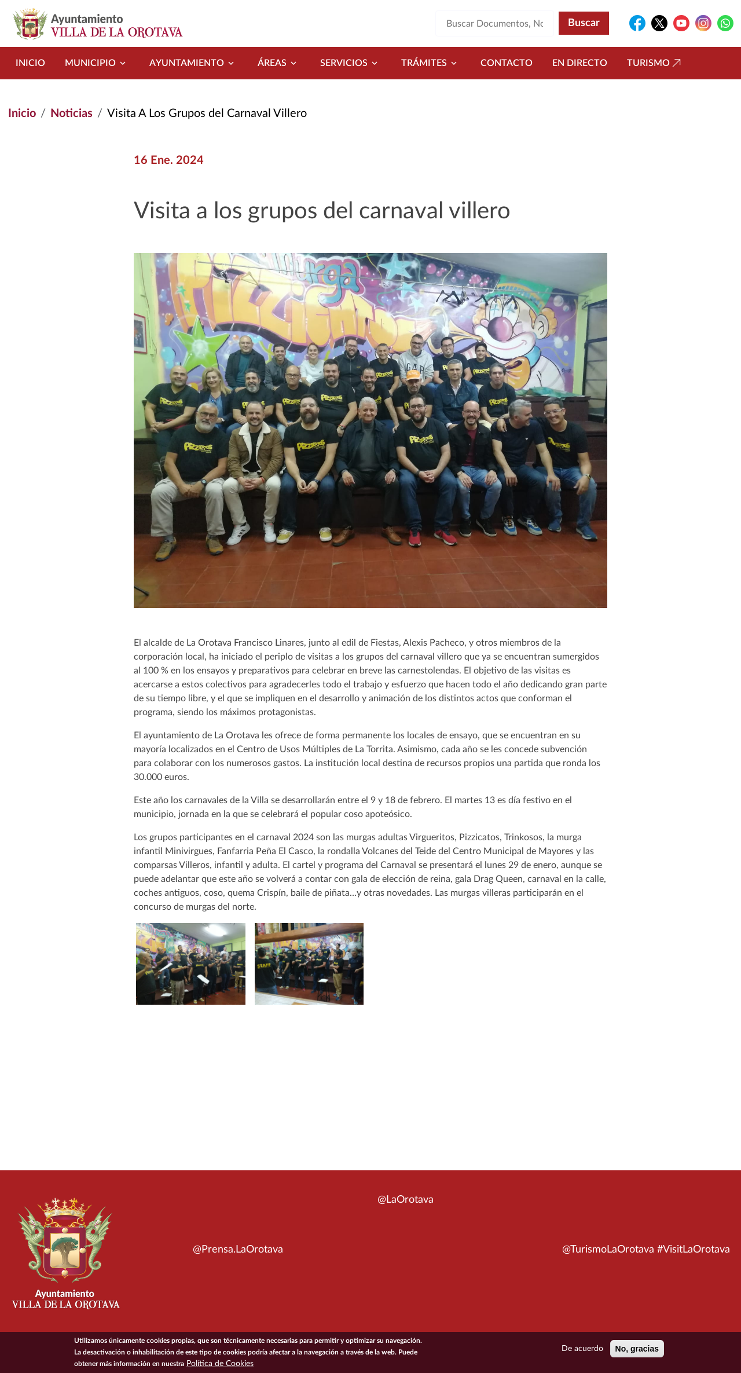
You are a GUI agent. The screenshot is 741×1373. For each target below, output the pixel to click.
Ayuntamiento (193, 63)
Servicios (350, 63)
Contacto (506, 63)
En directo (579, 63)
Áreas (279, 63)
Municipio (97, 63)
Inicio (30, 63)
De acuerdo (582, 1351)
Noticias (71, 113)
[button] (309, 964)
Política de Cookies (220, 1366)
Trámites (431, 63)
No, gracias (637, 1351)
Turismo (655, 63)
